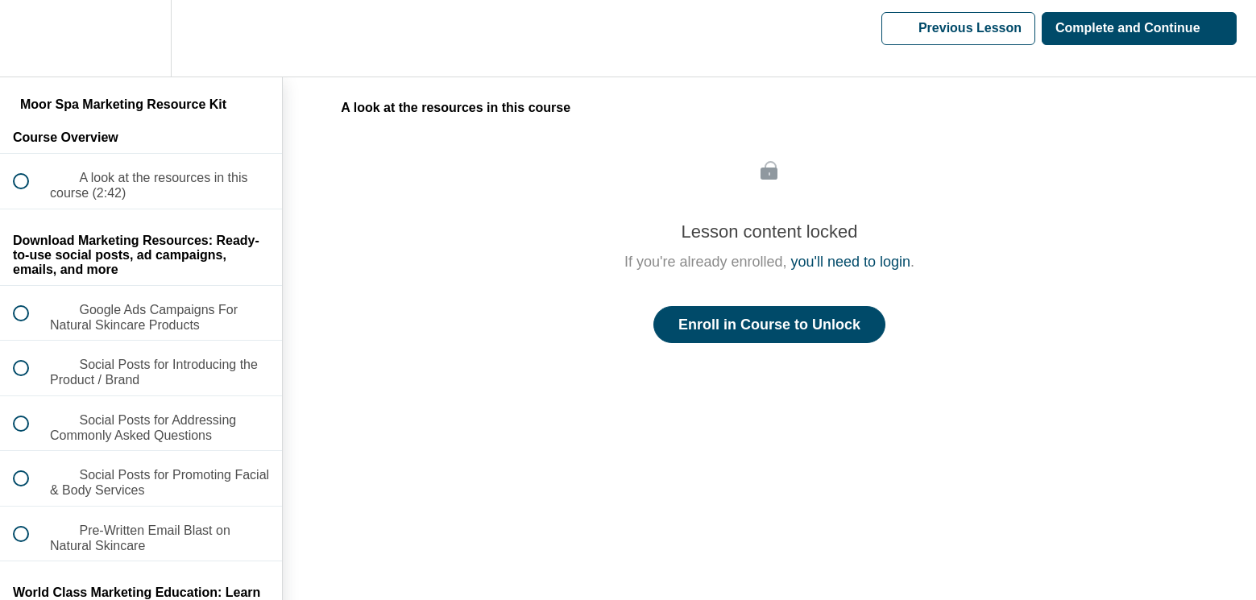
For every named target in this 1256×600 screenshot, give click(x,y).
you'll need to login (851, 262)
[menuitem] (141, 38)
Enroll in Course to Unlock (769, 325)
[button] (30, 38)
